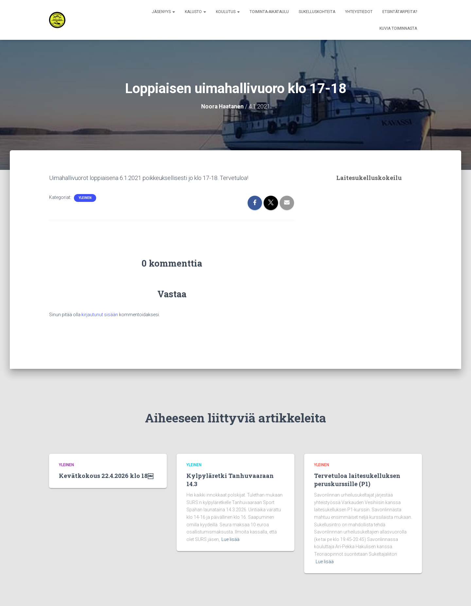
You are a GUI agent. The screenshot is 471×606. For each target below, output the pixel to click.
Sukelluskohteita (317, 11)
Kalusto (195, 11)
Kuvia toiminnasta (398, 28)
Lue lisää (230, 539)
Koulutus (228, 11)
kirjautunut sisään (99, 314)
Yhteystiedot (359, 11)
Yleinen (85, 198)
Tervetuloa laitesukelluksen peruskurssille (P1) (357, 479)
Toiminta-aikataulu (269, 11)
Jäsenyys (163, 11)
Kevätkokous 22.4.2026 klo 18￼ (106, 475)
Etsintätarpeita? (399, 11)
